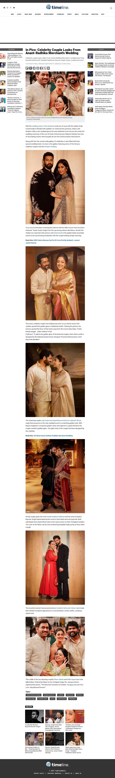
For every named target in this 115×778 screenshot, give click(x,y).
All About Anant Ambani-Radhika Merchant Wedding (53, 436)
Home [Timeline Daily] (12, 14)
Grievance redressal (54, 773)
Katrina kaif (70, 695)
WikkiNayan (72, 698)
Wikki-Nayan (71, 679)
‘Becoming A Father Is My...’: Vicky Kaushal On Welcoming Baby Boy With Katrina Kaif (33, 750)
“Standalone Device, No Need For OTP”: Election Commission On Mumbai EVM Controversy (15, 91)
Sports (69, 14)
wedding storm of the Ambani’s (43, 126)
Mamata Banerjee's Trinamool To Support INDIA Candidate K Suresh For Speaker (14, 73)
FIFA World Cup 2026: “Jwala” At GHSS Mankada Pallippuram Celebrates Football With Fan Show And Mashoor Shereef (105, 91)
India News (28, 14)
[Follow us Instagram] (7, 8)
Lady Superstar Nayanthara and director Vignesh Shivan (61, 420)
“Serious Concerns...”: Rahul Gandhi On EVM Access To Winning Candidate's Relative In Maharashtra (14, 100)
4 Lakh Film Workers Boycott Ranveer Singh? (33, 726)
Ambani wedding (50, 147)
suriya (52, 698)
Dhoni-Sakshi (59, 679)
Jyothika (60, 695)
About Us (78, 773)
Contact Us (68, 773)
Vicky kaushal (62, 698)
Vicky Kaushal (31, 228)
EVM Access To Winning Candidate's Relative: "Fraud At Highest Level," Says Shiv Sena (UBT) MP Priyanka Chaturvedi (15, 109)
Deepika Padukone (58, 517)
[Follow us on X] (10, 8)
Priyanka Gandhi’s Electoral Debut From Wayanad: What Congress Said (14, 82)
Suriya (63, 324)
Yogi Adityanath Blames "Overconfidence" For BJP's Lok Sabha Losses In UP (15, 56)
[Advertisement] (57, 30)
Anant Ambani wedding (32, 63)
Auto (102, 14)
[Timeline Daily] (57, 764)
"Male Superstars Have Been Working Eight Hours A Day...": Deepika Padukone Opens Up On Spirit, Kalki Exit (73, 750)
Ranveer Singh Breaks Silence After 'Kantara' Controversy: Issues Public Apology (53, 750)
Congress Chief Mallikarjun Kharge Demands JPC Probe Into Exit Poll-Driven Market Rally (13, 65)
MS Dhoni (80, 695)
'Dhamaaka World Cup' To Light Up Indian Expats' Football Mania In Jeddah (103, 100)
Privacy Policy (39, 773)
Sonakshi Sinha (42, 698)
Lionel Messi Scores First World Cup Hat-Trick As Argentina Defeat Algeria (103, 56)
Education (94, 14)
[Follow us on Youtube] (13, 8)
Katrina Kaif (58, 233)
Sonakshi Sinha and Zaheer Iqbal (68, 608)
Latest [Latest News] (19, 14)
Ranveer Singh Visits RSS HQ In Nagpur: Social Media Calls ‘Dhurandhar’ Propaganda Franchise (53, 727)
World (76, 14)
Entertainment (49, 14)
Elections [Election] (85, 14)
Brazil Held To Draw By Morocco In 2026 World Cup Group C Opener (104, 82)
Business (38, 14)
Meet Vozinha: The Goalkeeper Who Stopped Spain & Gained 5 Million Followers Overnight (105, 65)
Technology (60, 14)
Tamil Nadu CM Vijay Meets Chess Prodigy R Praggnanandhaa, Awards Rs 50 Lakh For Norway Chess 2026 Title (104, 109)
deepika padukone (49, 695)
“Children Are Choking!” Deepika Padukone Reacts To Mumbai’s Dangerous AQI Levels (74, 727)
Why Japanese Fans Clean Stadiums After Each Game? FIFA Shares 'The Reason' (104, 73)
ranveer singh (31, 698)
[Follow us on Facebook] (4, 8)
